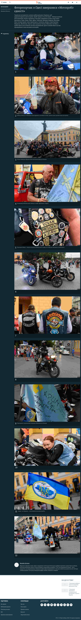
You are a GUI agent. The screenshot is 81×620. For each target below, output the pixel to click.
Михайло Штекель (5, 11)
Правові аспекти (25, 609)
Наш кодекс (23, 606)
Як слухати (3, 604)
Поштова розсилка (5, 609)
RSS (2, 612)
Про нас (23, 604)
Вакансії (23, 612)
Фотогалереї (4, 7)
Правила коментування (6, 614)
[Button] (5, 34)
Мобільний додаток (5, 606)
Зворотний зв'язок (25, 614)
